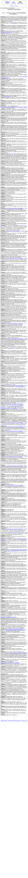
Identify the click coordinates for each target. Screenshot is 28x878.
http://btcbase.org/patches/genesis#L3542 (8, 617)
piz (14, 154)
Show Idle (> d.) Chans (14, 5)
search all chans (17, 9)
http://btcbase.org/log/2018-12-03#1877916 (14, 528)
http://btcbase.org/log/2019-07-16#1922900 (14, 258)
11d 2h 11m (13, 3)
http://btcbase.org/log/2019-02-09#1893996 (14, 465)
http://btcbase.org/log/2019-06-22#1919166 (14, 338)
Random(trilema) (4, 720)
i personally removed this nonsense (13, 231)
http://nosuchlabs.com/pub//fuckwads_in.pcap (15, 630)
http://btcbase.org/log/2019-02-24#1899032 (14, 422)
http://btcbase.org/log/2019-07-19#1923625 (14, 208)
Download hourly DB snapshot (14, 720)
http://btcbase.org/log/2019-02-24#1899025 (14, 426)
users (14, 22)
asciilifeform (7, 1)
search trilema (10, 9)
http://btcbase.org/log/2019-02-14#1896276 (14, 456)
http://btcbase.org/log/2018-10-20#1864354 (18, 652)
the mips (12, 347)
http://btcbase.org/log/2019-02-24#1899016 (14, 431)
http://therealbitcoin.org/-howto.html (19, 549)
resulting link (6, 96)
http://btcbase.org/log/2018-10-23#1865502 (14, 629)
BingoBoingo (3, 16)
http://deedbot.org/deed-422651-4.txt (12, 550)
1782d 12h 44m (20, 3)
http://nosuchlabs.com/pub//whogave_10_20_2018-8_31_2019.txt (13, 107)
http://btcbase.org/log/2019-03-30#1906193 (14, 403)
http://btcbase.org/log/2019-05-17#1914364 (14, 385)
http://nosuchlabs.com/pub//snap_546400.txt (9, 662)
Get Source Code (24, 720)
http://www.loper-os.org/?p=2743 (14, 532)
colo (13, 153)
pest (13, 1)
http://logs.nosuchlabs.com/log (6, 32)
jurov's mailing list (20, 386)
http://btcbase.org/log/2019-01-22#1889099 (14, 485)
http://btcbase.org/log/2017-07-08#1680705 (8, 408)
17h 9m (7, 3)
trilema (20, 1)
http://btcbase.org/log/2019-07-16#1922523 (14, 323)
